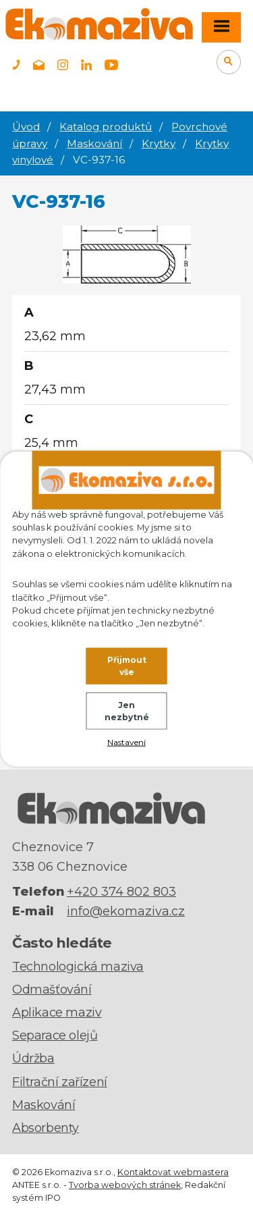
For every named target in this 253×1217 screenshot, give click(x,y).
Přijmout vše (126, 666)
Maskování (94, 143)
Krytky (158, 143)
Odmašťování (52, 989)
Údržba (33, 1058)
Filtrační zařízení (59, 1082)
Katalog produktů (105, 126)
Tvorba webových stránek (125, 1185)
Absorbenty (45, 1127)
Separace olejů (54, 1035)
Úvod (26, 126)
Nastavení (126, 741)
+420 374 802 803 (121, 891)
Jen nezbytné (127, 711)
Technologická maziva (78, 966)
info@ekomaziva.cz (126, 911)
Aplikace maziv (56, 1012)
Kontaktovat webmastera (173, 1172)
